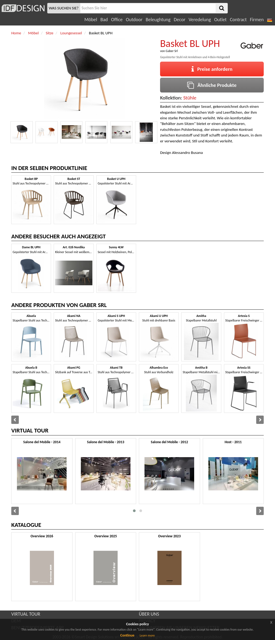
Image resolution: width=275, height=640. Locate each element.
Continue (127, 635)
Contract (238, 20)
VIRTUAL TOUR (25, 614)
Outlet (220, 20)
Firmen (256, 20)
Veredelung (200, 20)
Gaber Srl (172, 51)
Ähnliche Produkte (211, 85)
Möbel (90, 20)
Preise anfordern (212, 69)
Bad (104, 20)
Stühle (189, 98)
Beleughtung (158, 20)
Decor (179, 20)
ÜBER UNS (149, 614)
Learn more (147, 635)
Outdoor (134, 20)
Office (117, 20)
